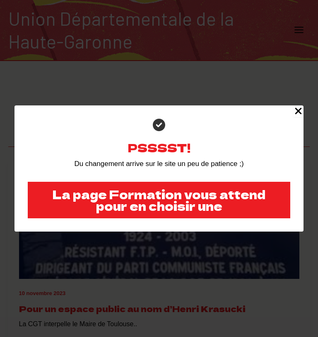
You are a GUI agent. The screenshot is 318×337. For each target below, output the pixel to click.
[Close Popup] (298, 111)
